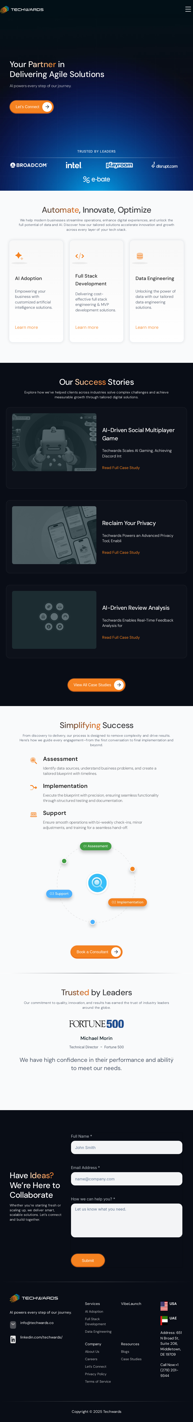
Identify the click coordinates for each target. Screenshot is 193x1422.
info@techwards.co (37, 1322)
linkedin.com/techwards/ (41, 1337)
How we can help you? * (93, 1199)
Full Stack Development (95, 1321)
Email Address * (85, 1167)
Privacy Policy (96, 1374)
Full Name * (81, 1136)
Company (93, 1344)
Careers (91, 1359)
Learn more (26, 327)
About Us (92, 1351)
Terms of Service (98, 1381)
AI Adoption (94, 1311)
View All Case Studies (99, 685)
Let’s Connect (34, 107)
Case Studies (131, 1359)
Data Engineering (98, 1331)
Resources (130, 1344)
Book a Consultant (99, 952)
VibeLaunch (131, 1303)
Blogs (125, 1351)
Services (92, 1303)
